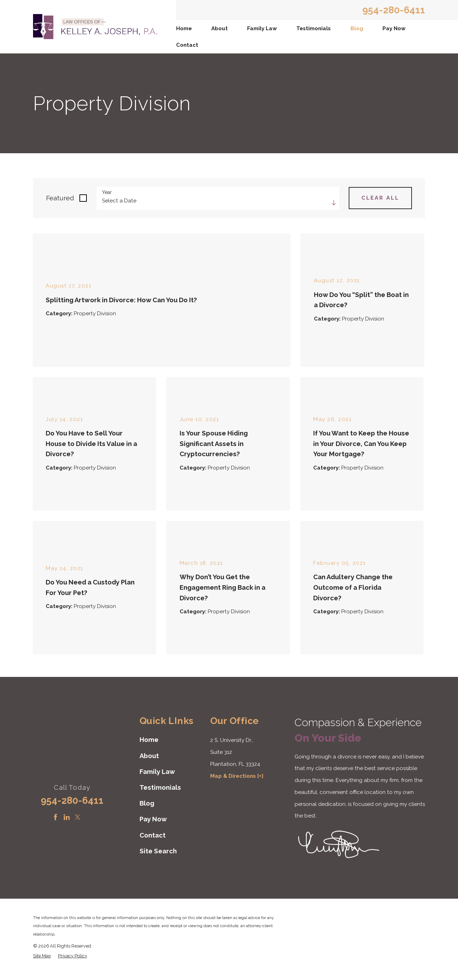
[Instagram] (89, 817)
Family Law (262, 28)
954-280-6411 (393, 10)
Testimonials (313, 28)
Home (184, 28)
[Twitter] (78, 817)
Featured (60, 198)
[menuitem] (184, 28)
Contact (187, 45)
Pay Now (394, 28)
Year (107, 192)
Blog (356, 28)
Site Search (158, 851)
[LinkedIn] (67, 817)
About (219, 28)
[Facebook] (55, 817)
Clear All (380, 198)
